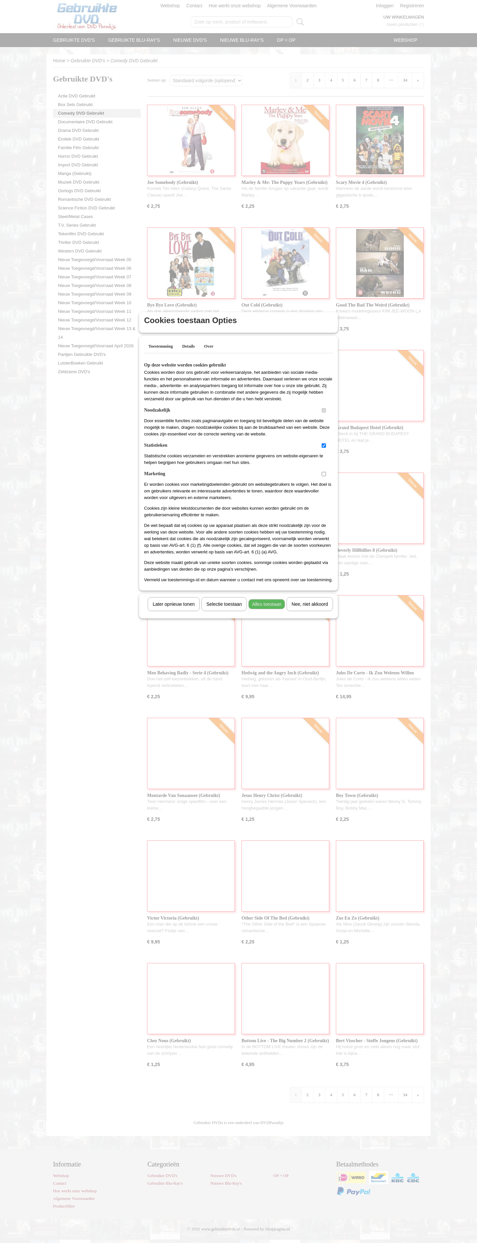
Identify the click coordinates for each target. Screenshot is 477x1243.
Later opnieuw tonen (174, 612)
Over (208, 354)
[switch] (324, 419)
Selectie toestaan (224, 612)
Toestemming (160, 354)
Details (188, 354)
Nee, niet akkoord (310, 612)
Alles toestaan (266, 612)
